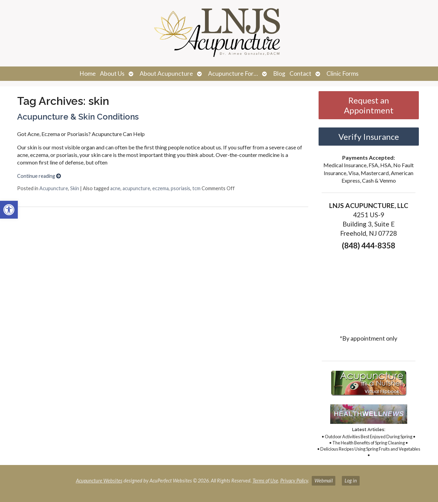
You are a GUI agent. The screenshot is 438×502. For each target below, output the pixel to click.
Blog (279, 73)
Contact (300, 73)
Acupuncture (53, 188)
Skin (74, 188)
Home (87, 73)
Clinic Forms (342, 73)
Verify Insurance (368, 137)
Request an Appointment (369, 105)
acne (115, 188)
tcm (196, 188)
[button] (9, 210)
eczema (160, 188)
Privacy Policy (294, 480)
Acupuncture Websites (99, 480)
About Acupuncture (166, 73)
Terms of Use (265, 480)
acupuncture (136, 188)
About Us (112, 73)
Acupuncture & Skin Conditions (78, 117)
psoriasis (180, 188)
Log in (351, 480)
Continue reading (39, 176)
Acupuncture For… (233, 73)
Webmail (323, 480)
